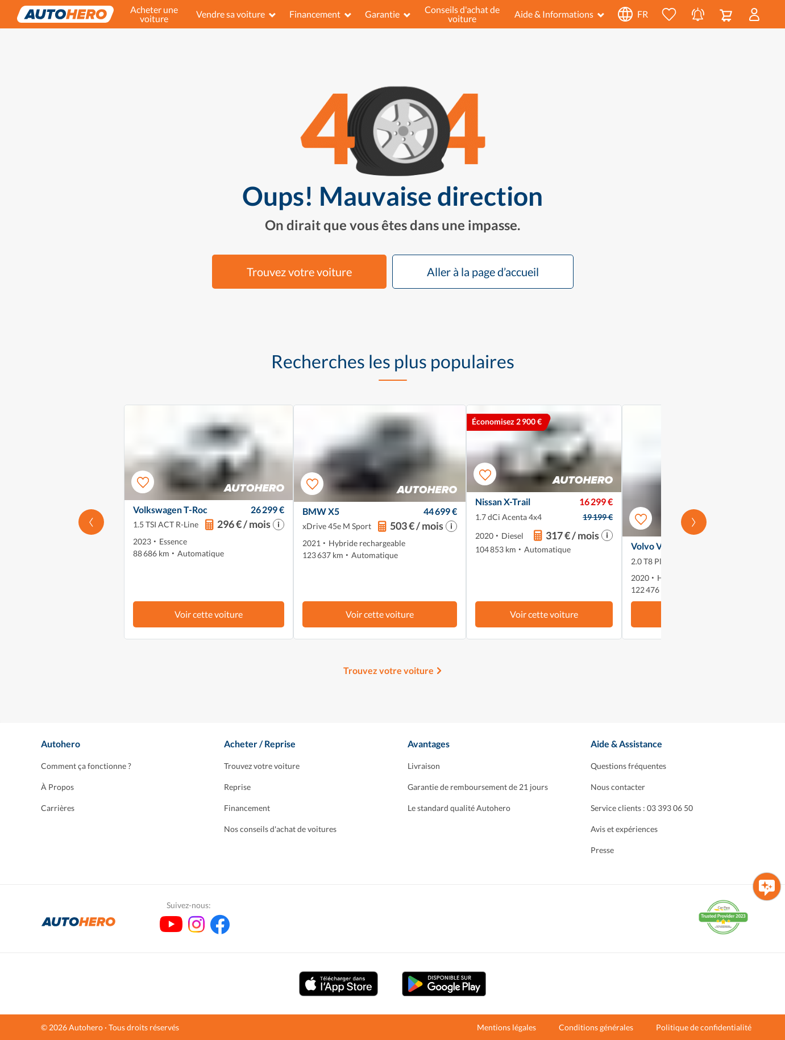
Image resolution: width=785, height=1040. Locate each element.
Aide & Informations (559, 14)
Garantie (387, 14)
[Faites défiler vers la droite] (694, 521)
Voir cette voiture (209, 614)
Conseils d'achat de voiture (462, 14)
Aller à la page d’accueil (483, 271)
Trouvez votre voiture (299, 271)
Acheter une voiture (154, 14)
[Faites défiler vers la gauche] (91, 521)
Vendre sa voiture (236, 14)
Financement (320, 14)
